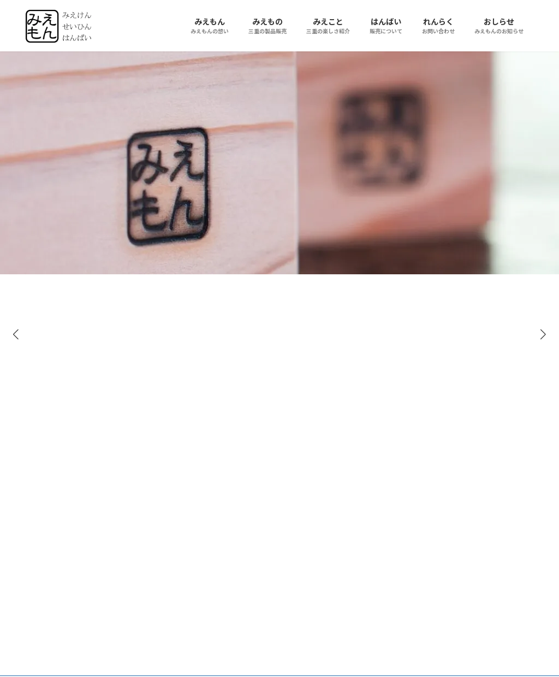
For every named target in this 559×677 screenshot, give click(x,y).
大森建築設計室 (113, 568)
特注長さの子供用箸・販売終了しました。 (303, 529)
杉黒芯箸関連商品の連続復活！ (299, 405)
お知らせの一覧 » (330, 580)
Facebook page (454, 406)
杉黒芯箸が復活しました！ (299, 461)
